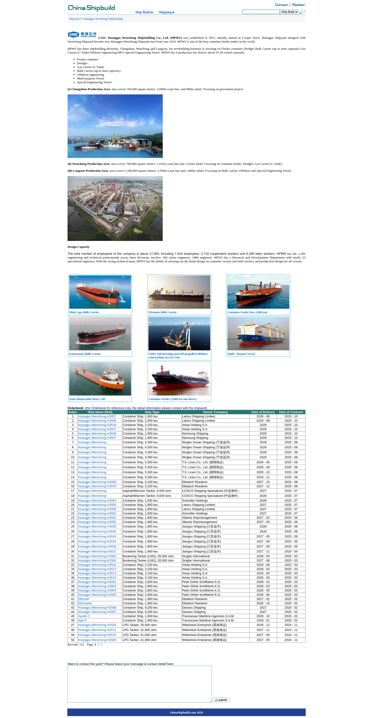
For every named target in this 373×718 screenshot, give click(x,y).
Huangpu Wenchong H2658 (97, 420)
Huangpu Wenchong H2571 (97, 630)
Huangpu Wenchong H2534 (97, 625)
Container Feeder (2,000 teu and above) (172, 399)
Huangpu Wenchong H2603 (97, 586)
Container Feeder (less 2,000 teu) (247, 312)
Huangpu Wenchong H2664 (97, 500)
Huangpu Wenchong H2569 (97, 640)
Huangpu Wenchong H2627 (97, 551)
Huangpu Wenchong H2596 (97, 607)
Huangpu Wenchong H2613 (97, 573)
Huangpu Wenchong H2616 (97, 425)
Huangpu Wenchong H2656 (97, 509)
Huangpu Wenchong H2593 (97, 556)
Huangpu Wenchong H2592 (97, 560)
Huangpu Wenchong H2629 (97, 531)
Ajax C (82, 620)
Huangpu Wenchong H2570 (97, 635)
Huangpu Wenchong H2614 (97, 565)
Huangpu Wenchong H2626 (97, 546)
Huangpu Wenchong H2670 (97, 486)
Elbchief (83, 599)
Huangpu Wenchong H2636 (97, 433)
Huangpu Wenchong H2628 (97, 526)
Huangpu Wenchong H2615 (97, 577)
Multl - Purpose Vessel (241, 354)
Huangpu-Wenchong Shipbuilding (103, 18)
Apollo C (84, 616)
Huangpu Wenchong (92, 442)
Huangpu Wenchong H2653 (97, 522)
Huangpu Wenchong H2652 (97, 517)
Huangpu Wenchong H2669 (97, 482)
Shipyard (74, 18)
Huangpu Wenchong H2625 (97, 541)
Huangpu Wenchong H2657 (97, 416)
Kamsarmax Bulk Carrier (85, 354)
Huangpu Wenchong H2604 (97, 590)
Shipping (165, 12)
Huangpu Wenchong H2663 (97, 513)
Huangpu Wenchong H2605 (97, 594)
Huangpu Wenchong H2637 (97, 438)
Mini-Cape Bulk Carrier (84, 312)
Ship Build (142, 12)
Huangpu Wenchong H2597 (97, 612)
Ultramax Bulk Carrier (162, 312)
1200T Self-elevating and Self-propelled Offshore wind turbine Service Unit (178, 355)
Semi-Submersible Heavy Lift (87, 399)
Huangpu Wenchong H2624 (97, 536)
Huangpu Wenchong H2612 (97, 569)
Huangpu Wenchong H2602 (97, 582)
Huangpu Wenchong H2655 (97, 505)
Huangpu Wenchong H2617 (97, 429)
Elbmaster (85, 603)
